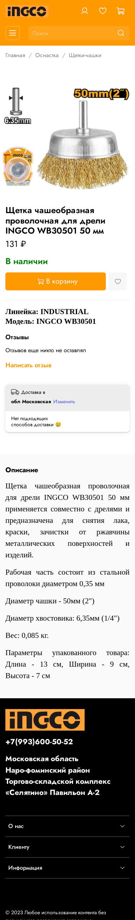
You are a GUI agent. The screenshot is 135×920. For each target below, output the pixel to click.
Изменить (64, 401)
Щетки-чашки (85, 55)
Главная (15, 55)
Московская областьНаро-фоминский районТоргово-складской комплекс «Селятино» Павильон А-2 (58, 775)
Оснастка (47, 55)
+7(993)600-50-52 (39, 741)
